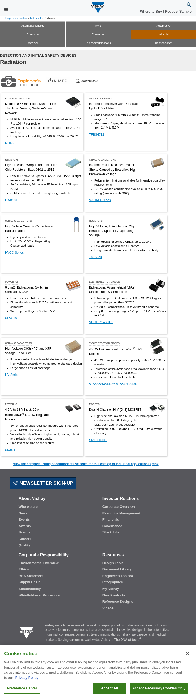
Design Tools (113, 563)
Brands (24, 532)
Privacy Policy (26, 678)
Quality (24, 545)
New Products (113, 595)
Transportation (163, 43)
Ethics (24, 569)
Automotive (163, 25)
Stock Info (110, 532)
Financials (110, 519)
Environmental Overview (39, 563)
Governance (112, 526)
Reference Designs (117, 602)
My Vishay (110, 589)
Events (24, 519)
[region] (98, 672)
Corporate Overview (118, 507)
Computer (33, 34)
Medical (33, 43)
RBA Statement (31, 576)
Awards (25, 526)
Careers (25, 539)
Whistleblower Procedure (39, 595)
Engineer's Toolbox (16, 18)
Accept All (109, 688)
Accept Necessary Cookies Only (158, 688)
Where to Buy (151, 11)
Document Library (117, 569)
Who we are (28, 507)
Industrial (35, 18)
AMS (98, 25)
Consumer (98, 34)
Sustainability (30, 589)
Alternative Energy (32, 25)
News (23, 513)
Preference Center (22, 688)
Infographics (112, 582)
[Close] (187, 653)
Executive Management (121, 513)
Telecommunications (98, 43)
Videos (108, 608)
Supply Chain (29, 582)
